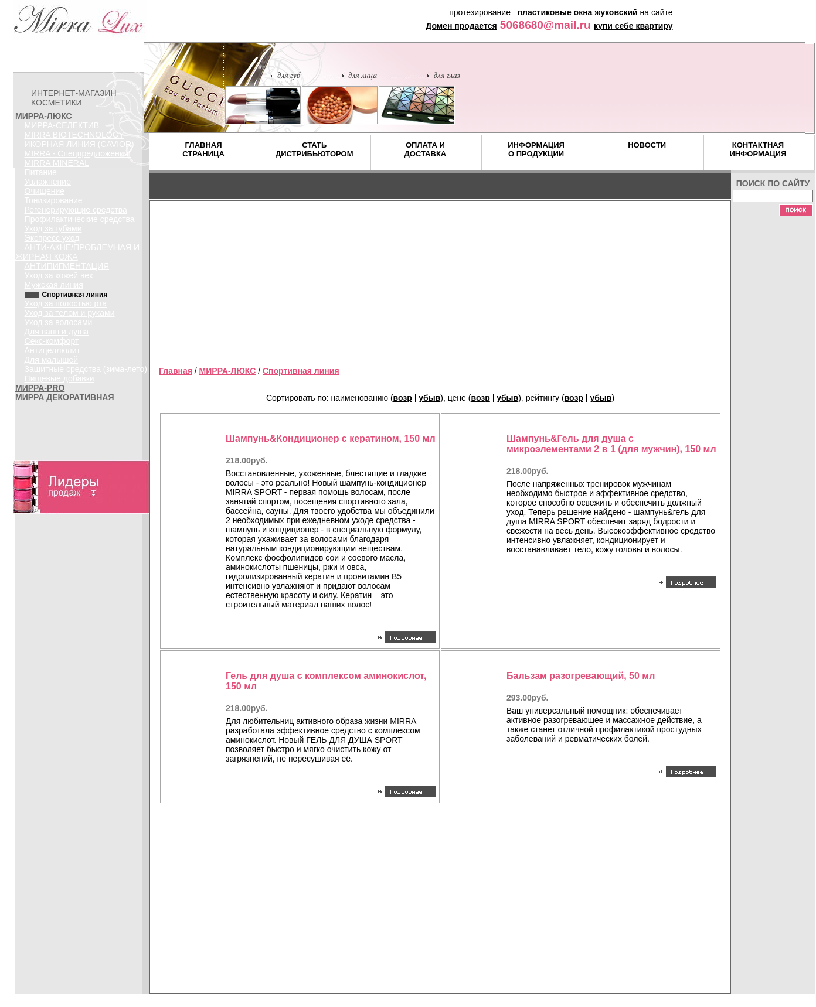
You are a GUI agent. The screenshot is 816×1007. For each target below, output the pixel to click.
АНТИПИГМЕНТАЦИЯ (67, 266)
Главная (175, 371)
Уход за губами (53, 228)
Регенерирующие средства (76, 209)
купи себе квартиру (633, 25)
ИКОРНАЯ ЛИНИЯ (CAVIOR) (79, 144)
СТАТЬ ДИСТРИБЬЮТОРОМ (314, 149)
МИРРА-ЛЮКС (43, 116)
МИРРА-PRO (39, 387)
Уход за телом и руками (70, 313)
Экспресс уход (52, 238)
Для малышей (52, 359)
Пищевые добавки (59, 378)
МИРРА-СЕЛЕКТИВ (62, 125)
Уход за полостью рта (66, 303)
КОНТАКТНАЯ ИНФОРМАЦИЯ (757, 149)
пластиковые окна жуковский (578, 12)
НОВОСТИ (647, 145)
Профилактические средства (80, 219)
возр (402, 397)
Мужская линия (54, 284)
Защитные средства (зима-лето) (86, 369)
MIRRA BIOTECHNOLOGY (74, 134)
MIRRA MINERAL (57, 163)
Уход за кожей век (59, 275)
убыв (429, 397)
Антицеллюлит (52, 350)
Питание (41, 172)
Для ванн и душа (57, 331)
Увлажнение (48, 181)
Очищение (45, 191)
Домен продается (461, 25)
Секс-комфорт (52, 341)
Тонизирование (54, 200)
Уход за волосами (59, 322)
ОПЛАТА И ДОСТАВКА (425, 149)
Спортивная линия (301, 371)
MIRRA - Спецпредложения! (78, 153)
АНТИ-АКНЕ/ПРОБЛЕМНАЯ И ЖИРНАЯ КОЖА (77, 252)
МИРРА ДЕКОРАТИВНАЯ (64, 397)
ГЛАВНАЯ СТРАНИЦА (203, 149)
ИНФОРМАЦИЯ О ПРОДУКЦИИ (536, 149)
